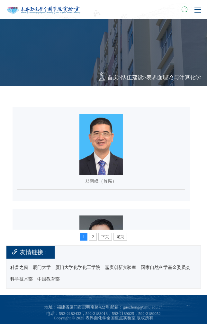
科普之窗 (19, 267)
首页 (112, 77)
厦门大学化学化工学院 (77, 267)
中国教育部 (48, 279)
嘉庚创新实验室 (120, 267)
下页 (105, 236)
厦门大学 (42, 267)
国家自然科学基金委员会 (165, 267)
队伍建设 (132, 77)
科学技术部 (21, 279)
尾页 (120, 236)
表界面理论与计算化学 (173, 77)
